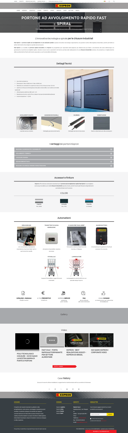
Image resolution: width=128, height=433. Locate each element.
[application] (46, 1)
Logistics (32, 10)
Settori (71, 10)
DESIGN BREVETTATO (23, 161)
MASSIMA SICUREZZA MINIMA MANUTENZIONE (32, 165)
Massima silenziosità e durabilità (29, 149)
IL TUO (44, 298)
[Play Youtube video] (52, 340)
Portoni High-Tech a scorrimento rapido (62, 29)
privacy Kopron (103, 420)
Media (78, 10)
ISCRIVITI (110, 414)
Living (39, 10)
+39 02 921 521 (82, 418)
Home (18, 10)
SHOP (65, 10)
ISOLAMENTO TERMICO (23, 153)
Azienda (25, 10)
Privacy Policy (17, 428)
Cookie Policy (23, 428)
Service (59, 10)
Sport (52, 10)
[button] (114, 1)
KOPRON (64, 298)
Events (46, 10)
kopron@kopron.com (82, 422)
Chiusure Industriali (47, 29)
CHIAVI (104, 298)
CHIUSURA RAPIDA (22, 157)
